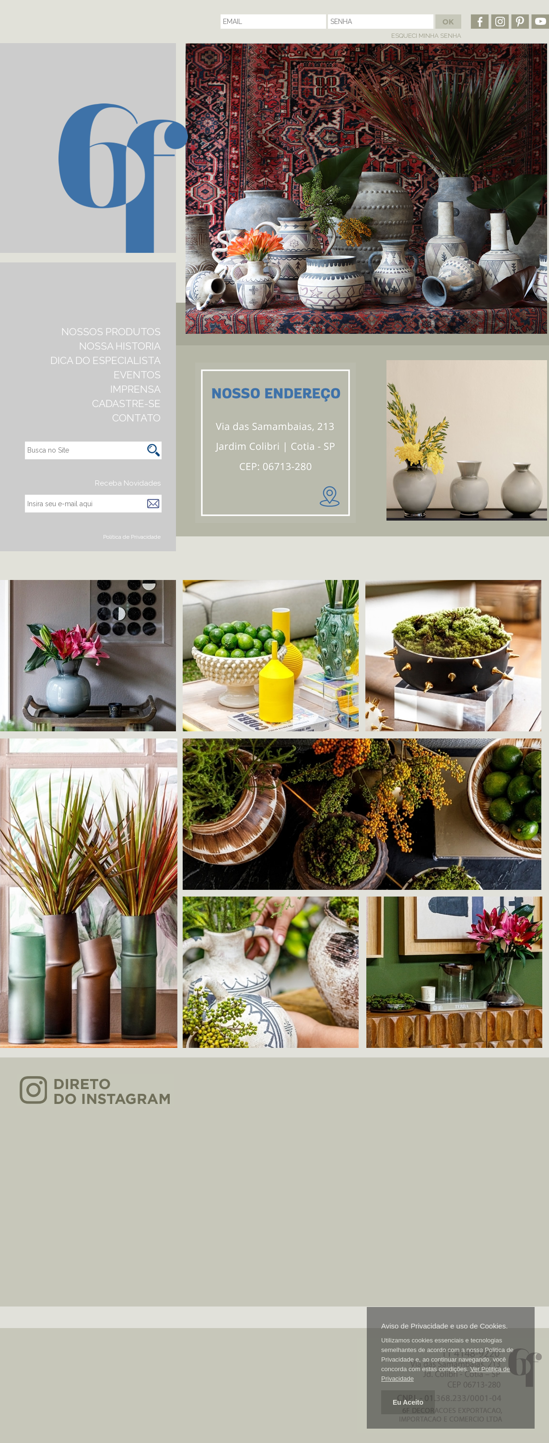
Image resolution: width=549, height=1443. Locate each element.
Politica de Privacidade (132, 537)
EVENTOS (137, 375)
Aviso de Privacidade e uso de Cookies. (444, 1326)
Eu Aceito (408, 1402)
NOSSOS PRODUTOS (111, 332)
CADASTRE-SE (126, 403)
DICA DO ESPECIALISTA (105, 360)
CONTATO (136, 418)
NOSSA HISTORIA (120, 346)
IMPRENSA (135, 389)
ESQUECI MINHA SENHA (426, 35)
